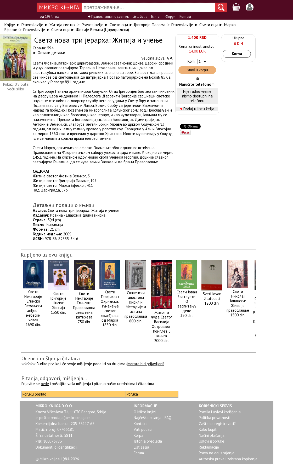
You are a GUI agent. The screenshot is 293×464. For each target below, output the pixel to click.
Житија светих (62, 24)
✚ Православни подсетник (108, 16)
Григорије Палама (149, 24)
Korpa (237, 53)
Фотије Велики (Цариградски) (102, 29)
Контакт (185, 16)
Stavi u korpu (197, 70)
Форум (170, 16)
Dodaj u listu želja (198, 108)
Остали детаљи (51, 52)
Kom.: (192, 61)
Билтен (156, 16)
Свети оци (119, 24)
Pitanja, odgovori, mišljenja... (54, 378)
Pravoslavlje (32, 24)
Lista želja (140, 16)
